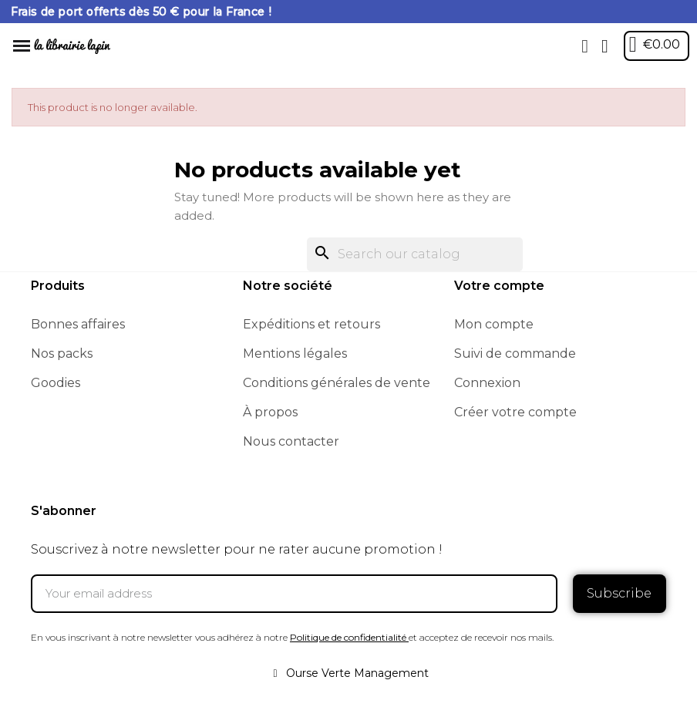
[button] (585, 46)
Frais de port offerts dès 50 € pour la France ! (141, 12)
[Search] (415, 254)
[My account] (605, 46)
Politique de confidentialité (348, 637)
